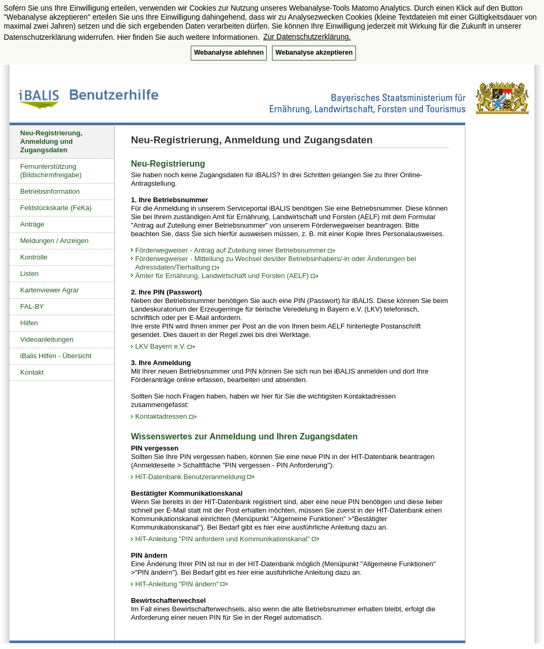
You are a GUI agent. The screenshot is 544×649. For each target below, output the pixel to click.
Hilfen (29, 323)
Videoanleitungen (46, 339)
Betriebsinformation (50, 191)
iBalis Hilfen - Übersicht (55, 356)
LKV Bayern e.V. (165, 346)
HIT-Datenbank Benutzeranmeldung (194, 477)
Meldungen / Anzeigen (54, 241)
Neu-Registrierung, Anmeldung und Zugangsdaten (51, 141)
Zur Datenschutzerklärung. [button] (307, 36)
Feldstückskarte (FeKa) (55, 208)
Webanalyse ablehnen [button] (229, 52)
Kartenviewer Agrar (49, 290)
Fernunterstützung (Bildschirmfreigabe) (51, 170)
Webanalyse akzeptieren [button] (313, 52)
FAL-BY (32, 306)
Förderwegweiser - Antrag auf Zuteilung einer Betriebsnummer (235, 250)
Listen (29, 274)
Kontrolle (33, 257)
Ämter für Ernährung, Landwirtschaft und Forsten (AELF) (226, 276)
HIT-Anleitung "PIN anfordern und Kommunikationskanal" (227, 539)
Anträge (32, 224)
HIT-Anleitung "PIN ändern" (181, 584)
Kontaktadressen (165, 416)
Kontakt (32, 372)
